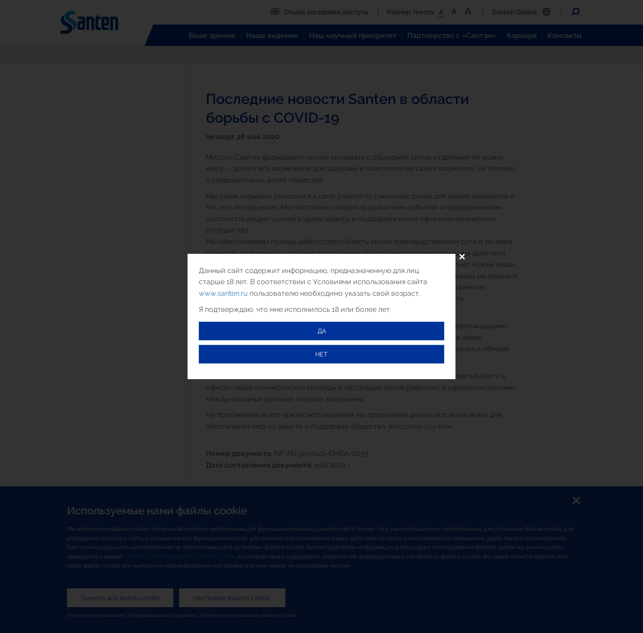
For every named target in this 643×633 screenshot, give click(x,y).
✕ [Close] (462, 257)
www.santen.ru (223, 293)
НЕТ (321, 354)
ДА (321, 331)
